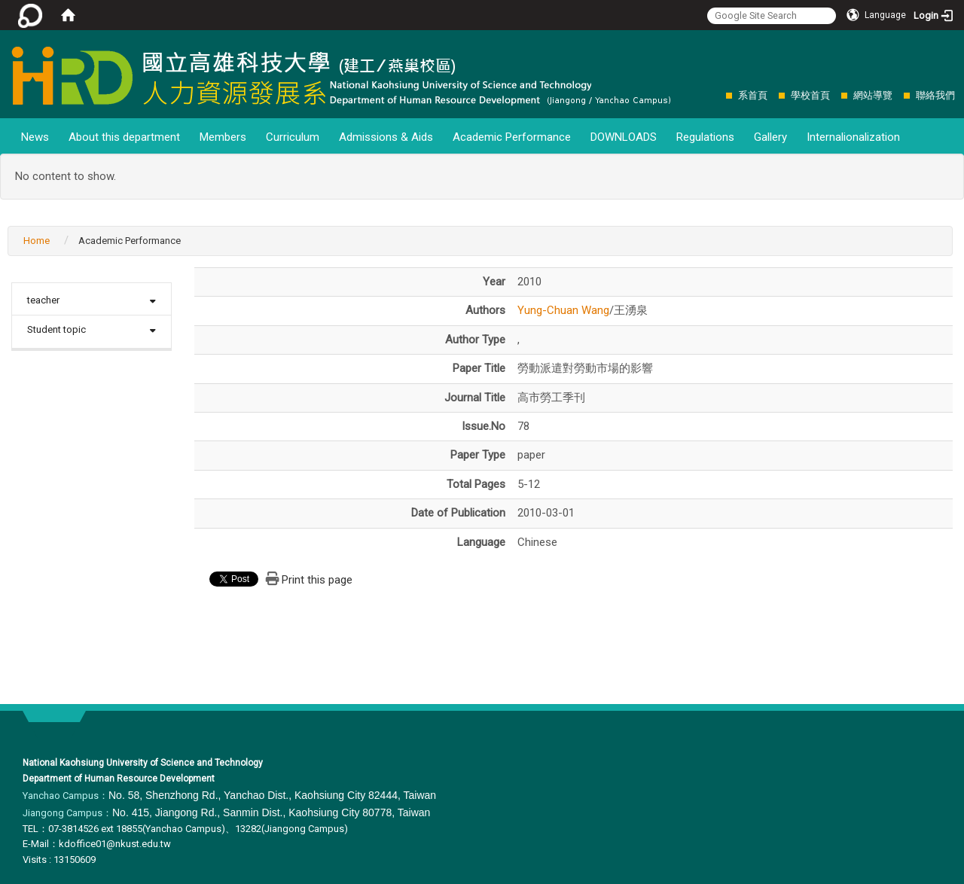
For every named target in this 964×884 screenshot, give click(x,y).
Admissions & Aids (386, 137)
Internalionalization (853, 137)
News (35, 137)
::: (718, 95)
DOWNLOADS (623, 137)
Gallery (770, 137)
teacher (43, 300)
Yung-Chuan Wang (563, 310)
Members (223, 137)
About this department (124, 137)
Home (36, 240)
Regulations (705, 137)
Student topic (56, 329)
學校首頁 (810, 95)
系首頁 (752, 95)
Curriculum (292, 137)
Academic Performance (512, 137)
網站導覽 (872, 95)
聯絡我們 (935, 95)
